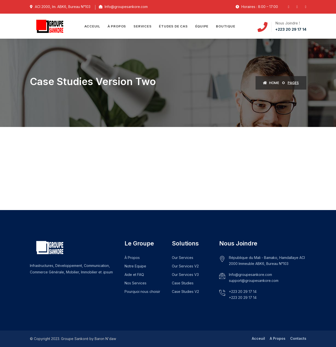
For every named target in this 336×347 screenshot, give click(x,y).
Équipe (202, 26)
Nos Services (135, 283)
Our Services (182, 257)
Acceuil (92, 26)
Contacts (298, 338)
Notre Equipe (135, 266)
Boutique (225, 26)
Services (142, 26)
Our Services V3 (185, 274)
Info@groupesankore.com (250, 274)
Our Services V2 (185, 266)
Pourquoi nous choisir (142, 291)
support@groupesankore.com (253, 280)
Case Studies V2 (185, 291)
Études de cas (173, 26)
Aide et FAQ (134, 274)
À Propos (132, 257)
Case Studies (183, 283)
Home (271, 82)
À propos (117, 26)
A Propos (277, 338)
